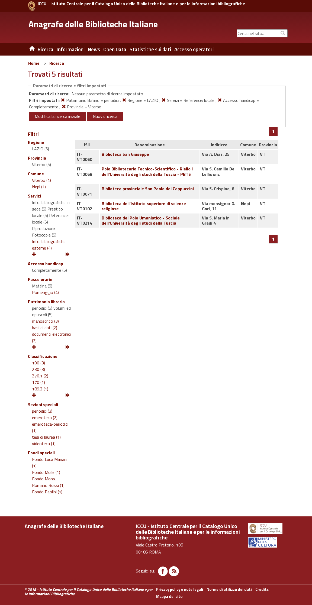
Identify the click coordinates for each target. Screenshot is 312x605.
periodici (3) (42, 411)
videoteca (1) (44, 443)
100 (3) (38, 363)
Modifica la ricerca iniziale (57, 116)
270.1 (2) (40, 376)
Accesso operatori (194, 49)
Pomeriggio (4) (45, 292)
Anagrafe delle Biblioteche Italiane (93, 24)
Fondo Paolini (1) (47, 491)
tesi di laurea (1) (46, 437)
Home (34, 63)
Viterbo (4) (41, 180)
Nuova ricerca (105, 116)
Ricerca (56, 63)
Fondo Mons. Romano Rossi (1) (48, 481)
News (94, 49)
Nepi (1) (39, 186)
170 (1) (38, 382)
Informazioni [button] (71, 49)
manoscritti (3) (45, 321)
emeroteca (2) (44, 417)
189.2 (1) (40, 389)
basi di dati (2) (44, 327)
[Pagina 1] (273, 131)
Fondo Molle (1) (46, 472)
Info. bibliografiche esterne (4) (49, 244)
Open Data (114, 49)
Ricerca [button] (45, 49)
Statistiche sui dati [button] (150, 49)
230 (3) (38, 369)
